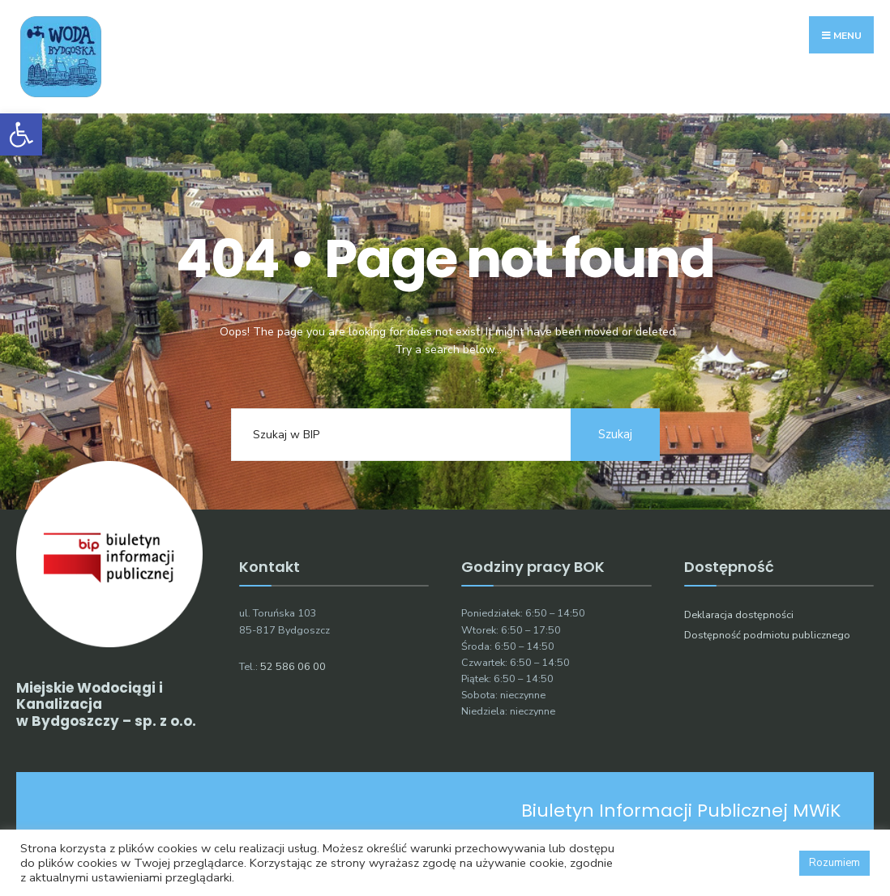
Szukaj (615, 434)
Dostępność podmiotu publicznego (767, 635)
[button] (21, 134)
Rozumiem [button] (834, 862)
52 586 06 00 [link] (293, 666)
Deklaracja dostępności (739, 614)
